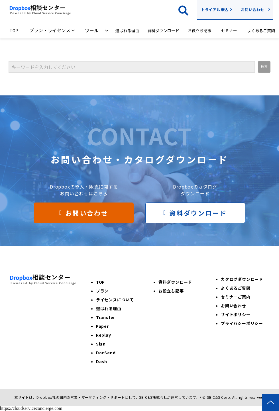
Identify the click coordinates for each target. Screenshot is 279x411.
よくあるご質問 (261, 30)
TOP (14, 30)
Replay (103, 335)
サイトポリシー (236, 314)
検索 (187, 10)
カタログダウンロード (242, 279)
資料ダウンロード (163, 30)
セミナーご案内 (236, 297)
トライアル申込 (214, 9)
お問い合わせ (252, 9)
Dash (101, 361)
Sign (101, 344)
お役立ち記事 (199, 30)
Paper (102, 326)
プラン (102, 291)
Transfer (105, 317)
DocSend (106, 352)
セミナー (229, 30)
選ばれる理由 (127, 30)
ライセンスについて (115, 299)
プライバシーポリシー (242, 323)
